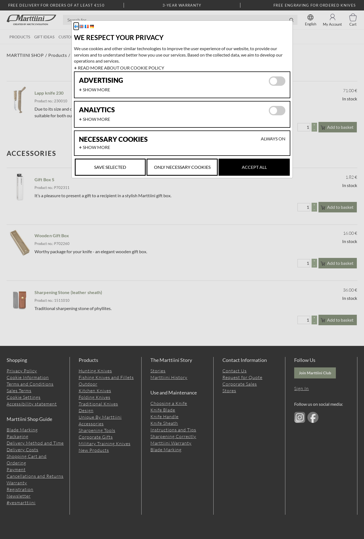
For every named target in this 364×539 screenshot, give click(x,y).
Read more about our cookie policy (121, 67)
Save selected (110, 167)
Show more (96, 89)
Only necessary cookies (182, 167)
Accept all (254, 167)
